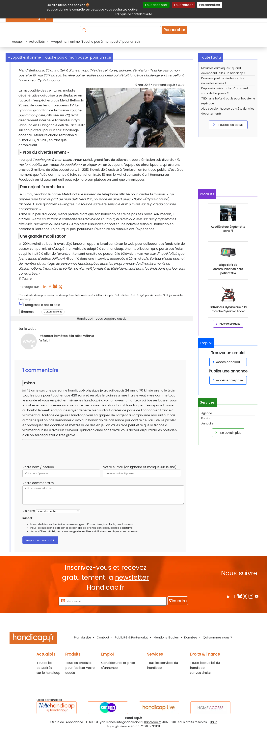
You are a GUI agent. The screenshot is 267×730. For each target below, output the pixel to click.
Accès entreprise (227, 380)
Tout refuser (183, 5)
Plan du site (82, 637)
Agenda (206, 413)
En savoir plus (227, 432)
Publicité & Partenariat (131, 637)
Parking (206, 418)
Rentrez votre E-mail (42, 601)
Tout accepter (156, 5)
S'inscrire (178, 601)
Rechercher (174, 30)
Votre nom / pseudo (38, 467)
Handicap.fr (152, 722)
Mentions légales (166, 637)
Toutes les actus (227, 124)
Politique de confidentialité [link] (133, 14)
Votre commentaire (38, 483)
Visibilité (28, 511)
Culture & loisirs (53, 311)
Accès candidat (225, 362)
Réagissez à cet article (42, 305)
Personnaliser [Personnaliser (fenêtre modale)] (209, 5)
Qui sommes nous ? (217, 637)
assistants (126, 527)
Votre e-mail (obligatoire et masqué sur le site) (140, 467)
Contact (103, 637)
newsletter (132, 577)
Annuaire (207, 423)
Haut (213, 722)
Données (190, 637)
